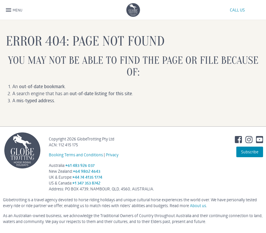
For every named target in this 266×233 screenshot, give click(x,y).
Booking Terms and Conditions (76, 154)
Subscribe (249, 152)
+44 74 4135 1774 (87, 177)
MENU (14, 10)
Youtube (259, 139)
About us (198, 205)
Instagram (248, 139)
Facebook (238, 139)
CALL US (237, 10)
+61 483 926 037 (80, 165)
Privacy (112, 154)
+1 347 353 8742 (86, 183)
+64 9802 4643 (86, 171)
